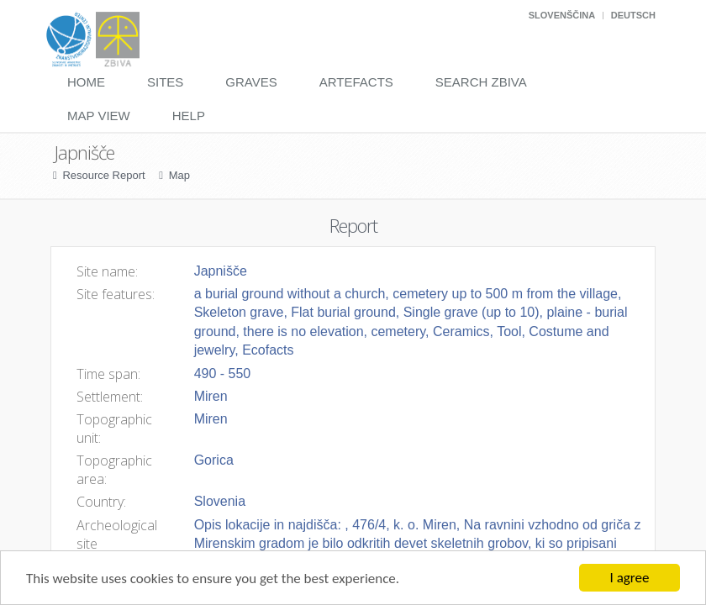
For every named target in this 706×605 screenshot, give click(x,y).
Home (86, 82)
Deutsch (633, 15)
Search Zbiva (481, 82)
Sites (165, 82)
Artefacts (356, 82)
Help (188, 115)
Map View (98, 115)
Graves (251, 82)
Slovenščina (562, 15)
